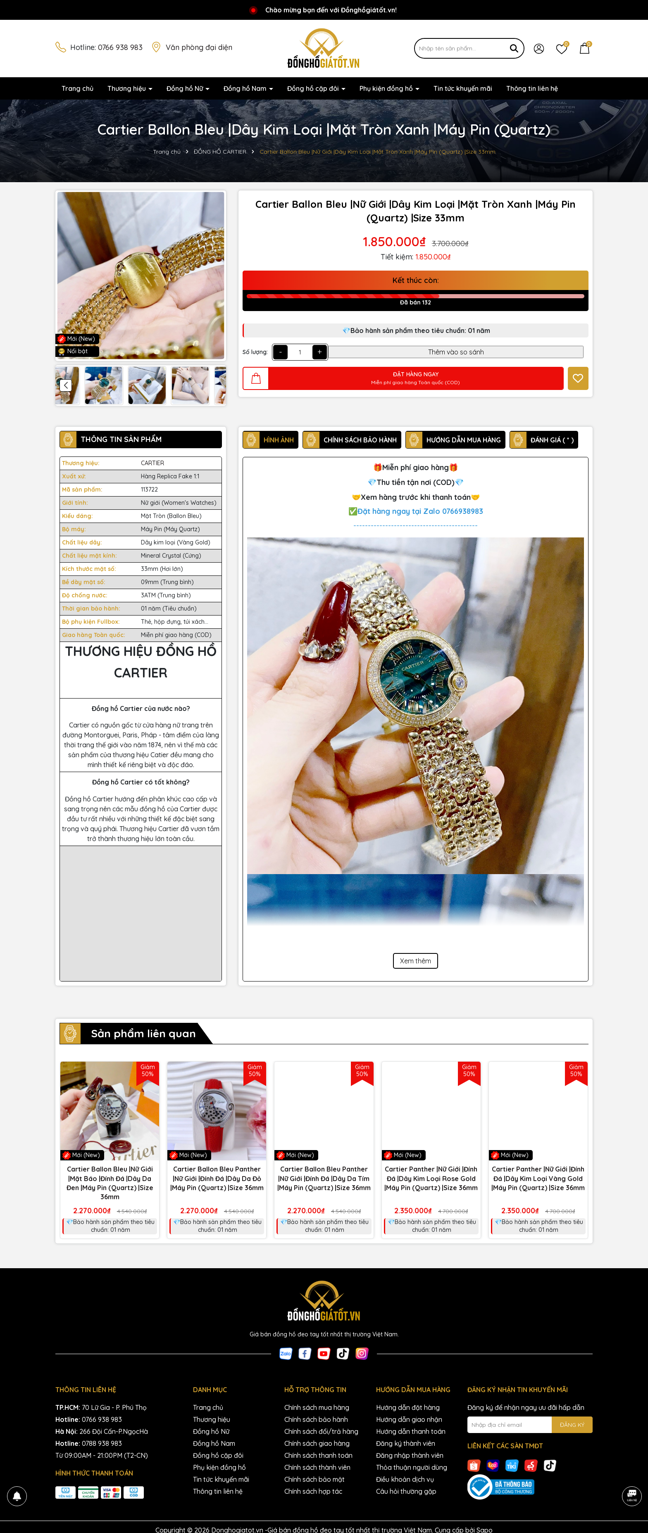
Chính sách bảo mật (314, 1479)
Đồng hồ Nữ (186, 88)
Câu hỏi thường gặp (406, 1491)
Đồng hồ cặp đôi (314, 88)
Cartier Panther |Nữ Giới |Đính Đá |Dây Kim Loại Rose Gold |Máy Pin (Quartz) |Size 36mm (431, 1178)
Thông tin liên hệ (532, 88)
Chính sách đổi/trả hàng (321, 1431)
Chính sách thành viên (317, 1467)
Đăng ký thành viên (405, 1443)
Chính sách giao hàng (317, 1443)
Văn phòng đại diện (199, 47)
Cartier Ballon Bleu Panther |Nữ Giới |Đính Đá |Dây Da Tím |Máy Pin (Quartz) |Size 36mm (324, 1178)
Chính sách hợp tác (313, 1491)
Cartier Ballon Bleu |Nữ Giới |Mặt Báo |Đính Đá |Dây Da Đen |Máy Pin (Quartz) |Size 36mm (110, 1183)
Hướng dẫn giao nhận (409, 1419)
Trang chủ (77, 88)
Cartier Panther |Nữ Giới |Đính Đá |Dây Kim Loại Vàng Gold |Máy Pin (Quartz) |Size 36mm (538, 1178)
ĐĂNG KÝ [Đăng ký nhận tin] (572, 1424)
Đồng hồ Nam (246, 88)
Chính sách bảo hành (316, 1419)
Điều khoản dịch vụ (405, 1479)
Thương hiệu (127, 88)
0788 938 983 (102, 1443)
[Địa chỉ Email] (530, 1425)
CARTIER (152, 463)
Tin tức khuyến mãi (463, 88)
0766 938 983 (120, 47)
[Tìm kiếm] (514, 48)
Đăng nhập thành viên (409, 1455)
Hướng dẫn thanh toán (411, 1431)
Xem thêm (415, 961)
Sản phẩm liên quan (143, 1033)
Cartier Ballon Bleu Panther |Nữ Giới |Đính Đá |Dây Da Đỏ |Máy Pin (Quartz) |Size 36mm (217, 1178)
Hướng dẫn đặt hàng (408, 1407)
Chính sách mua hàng (316, 1407)
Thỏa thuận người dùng (411, 1467)
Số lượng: (255, 352)
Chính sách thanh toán (318, 1455)
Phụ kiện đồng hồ (387, 88)
